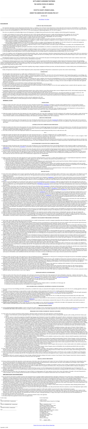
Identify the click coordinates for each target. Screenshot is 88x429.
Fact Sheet (47, 19)
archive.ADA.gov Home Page (48, 425)
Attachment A (46, 104)
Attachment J (26, 301)
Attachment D (6, 147)
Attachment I (32, 298)
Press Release (41, 19)
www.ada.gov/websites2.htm (62, 277)
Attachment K (50, 303)
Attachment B (55, 119)
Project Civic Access (38, 425)
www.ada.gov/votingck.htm (43, 183)
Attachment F (51, 177)
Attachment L (75, 308)
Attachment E (53, 181)
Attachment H (37, 277)
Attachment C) (23, 146)
